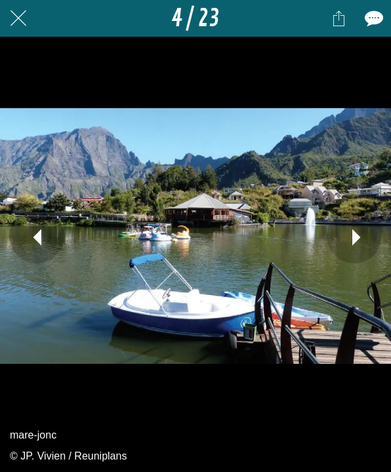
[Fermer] (18, 18)
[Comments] (372, 18)
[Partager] (338, 18)
